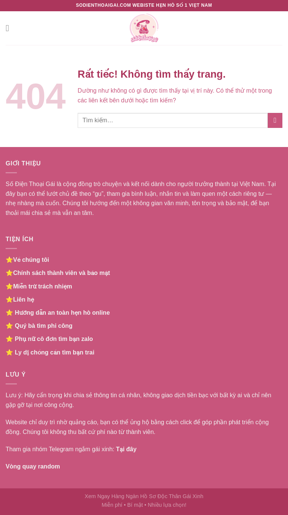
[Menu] (10, 28)
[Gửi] (275, 120)
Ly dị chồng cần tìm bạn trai (54, 352)
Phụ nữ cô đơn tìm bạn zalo (54, 339)
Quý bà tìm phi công (43, 326)
